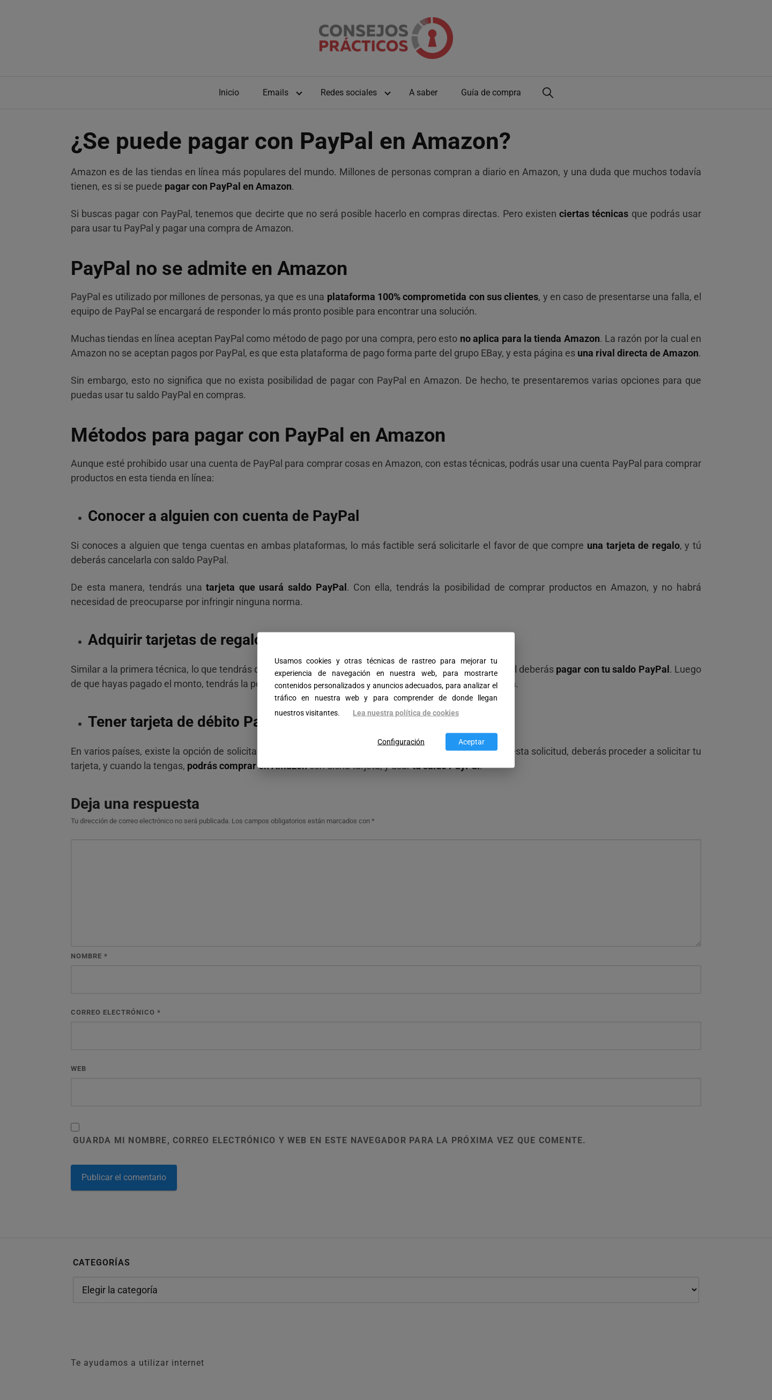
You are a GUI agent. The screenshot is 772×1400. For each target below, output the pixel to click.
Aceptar (471, 741)
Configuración (401, 741)
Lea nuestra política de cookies (406, 713)
